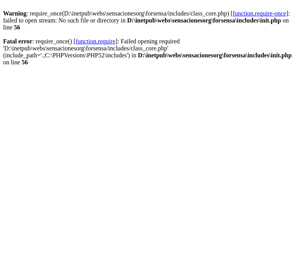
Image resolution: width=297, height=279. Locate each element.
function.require (96, 41)
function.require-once (259, 13)
